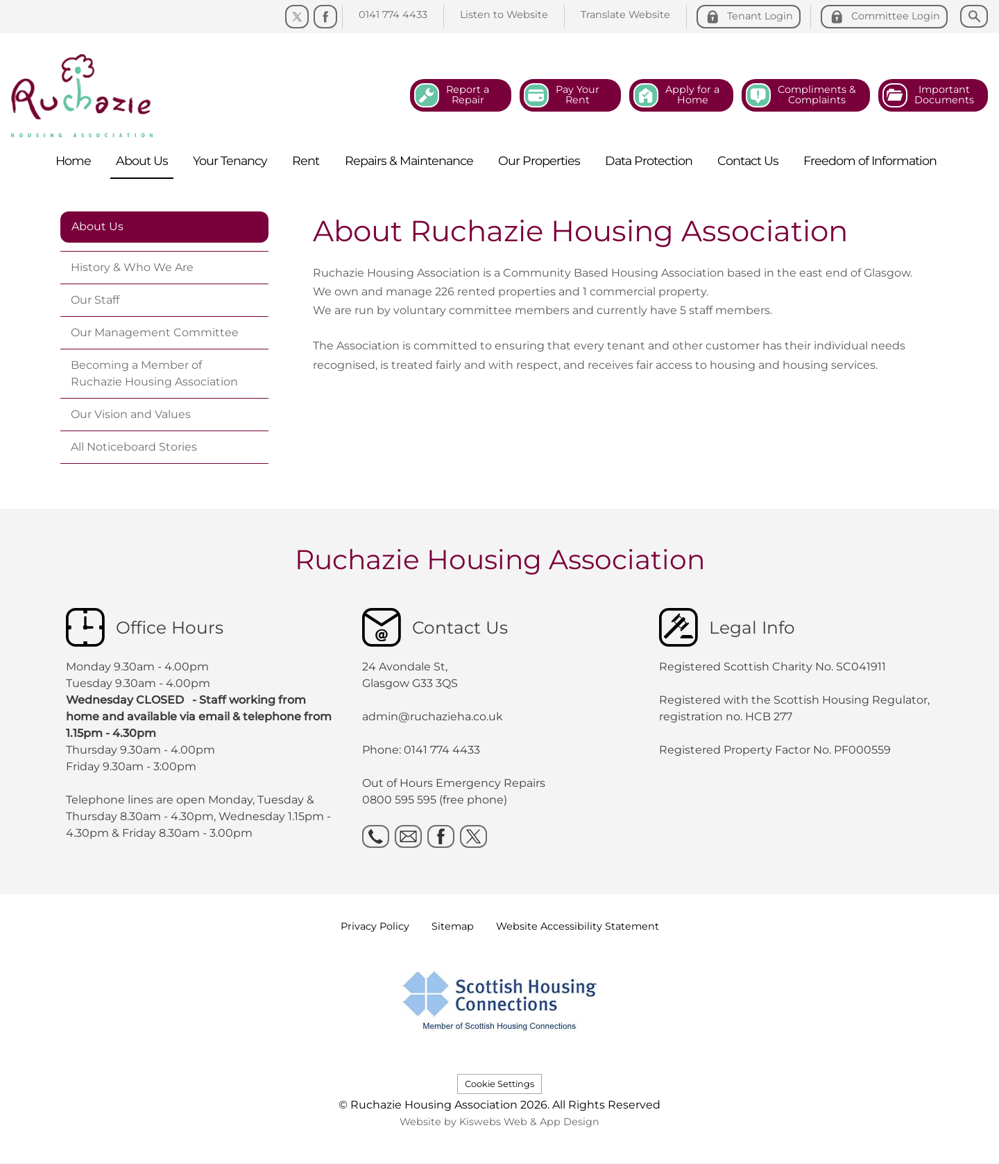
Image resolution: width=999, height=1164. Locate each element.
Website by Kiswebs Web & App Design (499, 1121)
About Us (97, 226)
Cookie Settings (499, 1084)
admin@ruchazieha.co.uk (432, 716)
